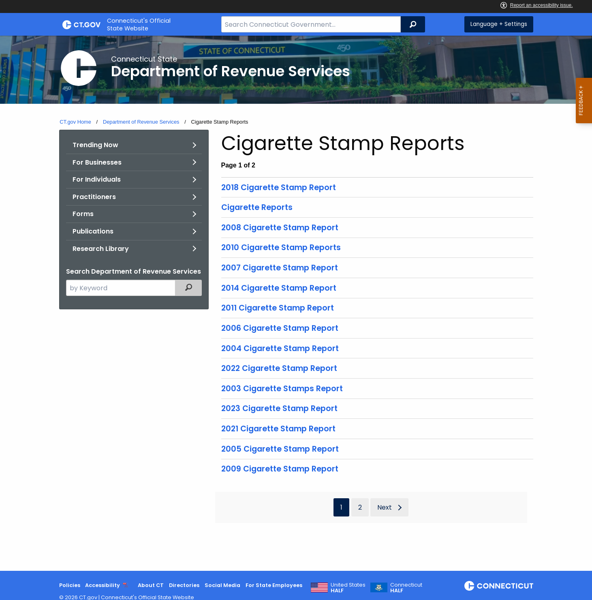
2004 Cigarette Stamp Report (280, 348)
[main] (296, 303)
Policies (69, 585)
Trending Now (95, 145)
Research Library (101, 248)
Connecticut (406, 588)
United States (348, 588)
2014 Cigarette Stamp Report (278, 288)
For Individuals (97, 179)
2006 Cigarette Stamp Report (279, 328)
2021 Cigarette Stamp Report (278, 428)
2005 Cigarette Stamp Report (280, 449)
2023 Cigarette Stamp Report (279, 408)
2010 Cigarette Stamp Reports (281, 247)
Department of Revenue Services (141, 122)
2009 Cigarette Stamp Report (279, 468)
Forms (83, 214)
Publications (93, 231)
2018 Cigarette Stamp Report (278, 187)
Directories (184, 585)
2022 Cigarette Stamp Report (279, 368)
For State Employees (274, 585)
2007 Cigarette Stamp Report (279, 267)
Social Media (222, 585)
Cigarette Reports (257, 207)
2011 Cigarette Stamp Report (277, 307)
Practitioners (94, 196)
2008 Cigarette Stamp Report (279, 227)
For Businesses (97, 162)
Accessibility (102, 585)
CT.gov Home (75, 122)
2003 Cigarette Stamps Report (282, 388)
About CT (151, 585)
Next (384, 507)
